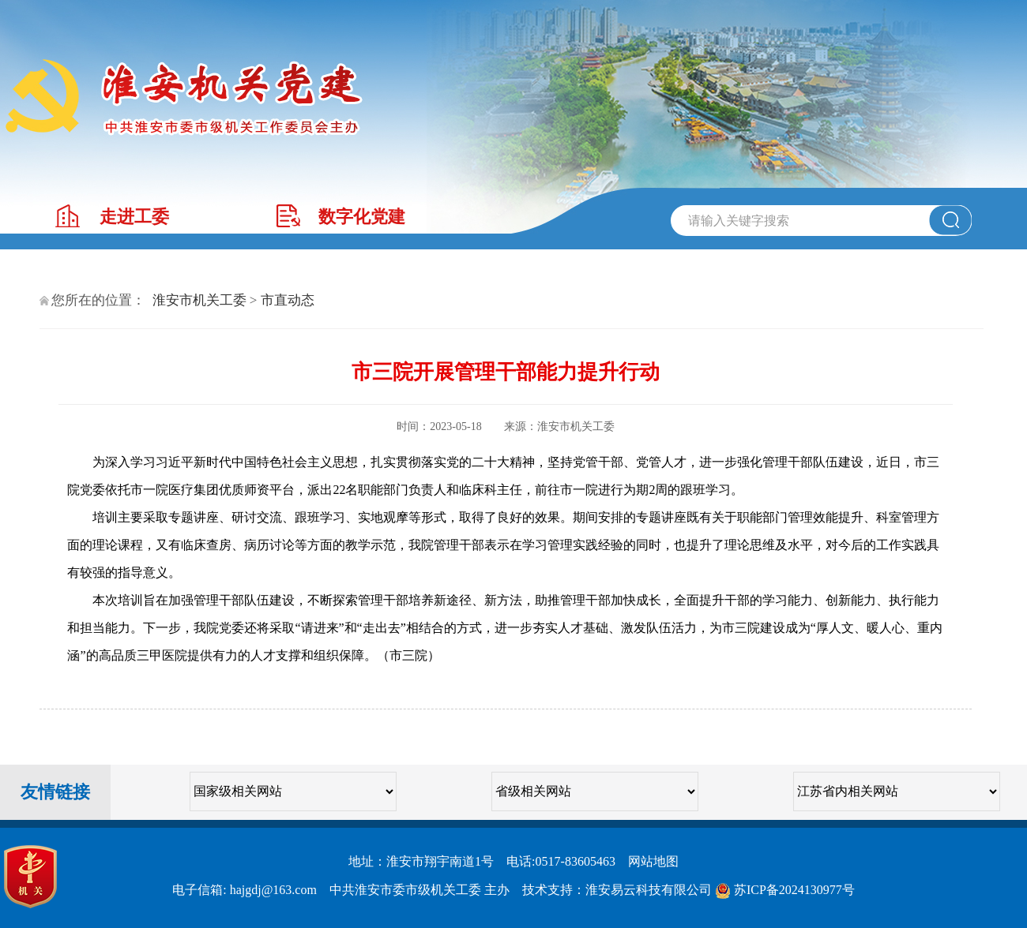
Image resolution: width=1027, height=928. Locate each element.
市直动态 (287, 300)
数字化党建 (361, 216)
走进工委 (134, 216)
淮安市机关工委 (199, 300)
